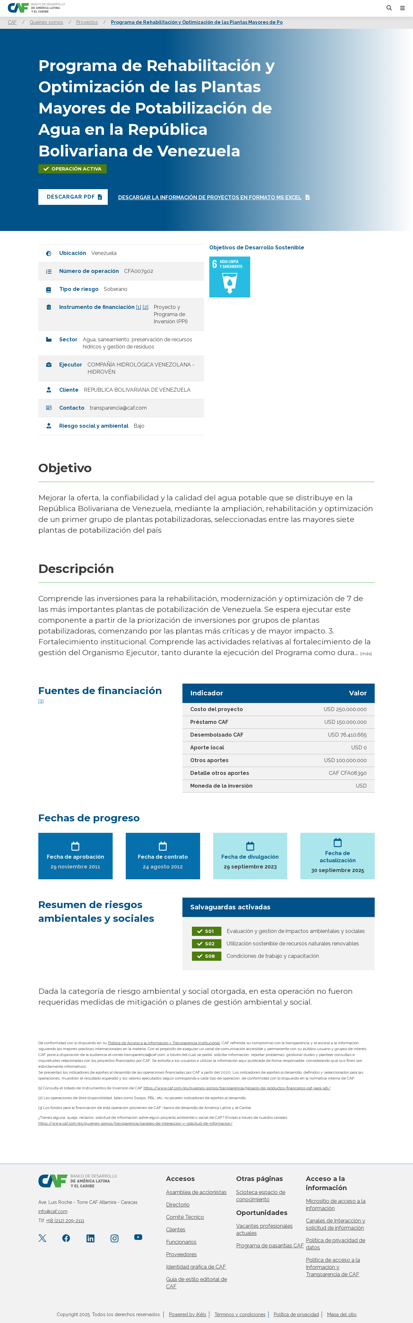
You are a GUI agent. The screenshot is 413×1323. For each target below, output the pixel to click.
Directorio (178, 1205)
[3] (41, 701)
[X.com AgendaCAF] (42, 1238)
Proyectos (87, 22)
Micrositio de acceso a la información (336, 1204)
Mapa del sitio (342, 1314)
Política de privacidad (296, 1314)
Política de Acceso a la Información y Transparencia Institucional (164, 1043)
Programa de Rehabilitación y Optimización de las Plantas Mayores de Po (197, 22)
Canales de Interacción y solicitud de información (335, 1224)
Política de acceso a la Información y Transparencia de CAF (333, 1267)
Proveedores (181, 1254)
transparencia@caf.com (118, 408)
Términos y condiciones (240, 1314)
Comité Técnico (185, 1217)
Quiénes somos (46, 22)
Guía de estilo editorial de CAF (196, 1283)
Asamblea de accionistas (196, 1192)
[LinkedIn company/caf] (90, 1238)
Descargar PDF (71, 197)
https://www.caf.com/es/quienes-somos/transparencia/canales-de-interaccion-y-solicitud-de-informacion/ (135, 1123)
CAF (12, 22)
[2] (145, 307)
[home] (36, 8)
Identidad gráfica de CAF (196, 1267)
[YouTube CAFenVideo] (138, 1238)
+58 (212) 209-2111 (65, 1220)
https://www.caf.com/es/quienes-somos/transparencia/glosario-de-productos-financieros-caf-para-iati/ (236, 1088)
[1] (138, 307)
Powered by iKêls (187, 1314)
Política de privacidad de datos (335, 1244)
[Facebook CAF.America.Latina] (66, 1238)
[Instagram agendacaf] (114, 1238)
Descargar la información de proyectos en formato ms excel (211, 197)
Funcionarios (181, 1242)
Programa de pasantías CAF (270, 1246)
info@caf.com (52, 1211)
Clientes (175, 1229)
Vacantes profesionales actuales (264, 1229)
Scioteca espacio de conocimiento (260, 1196)
